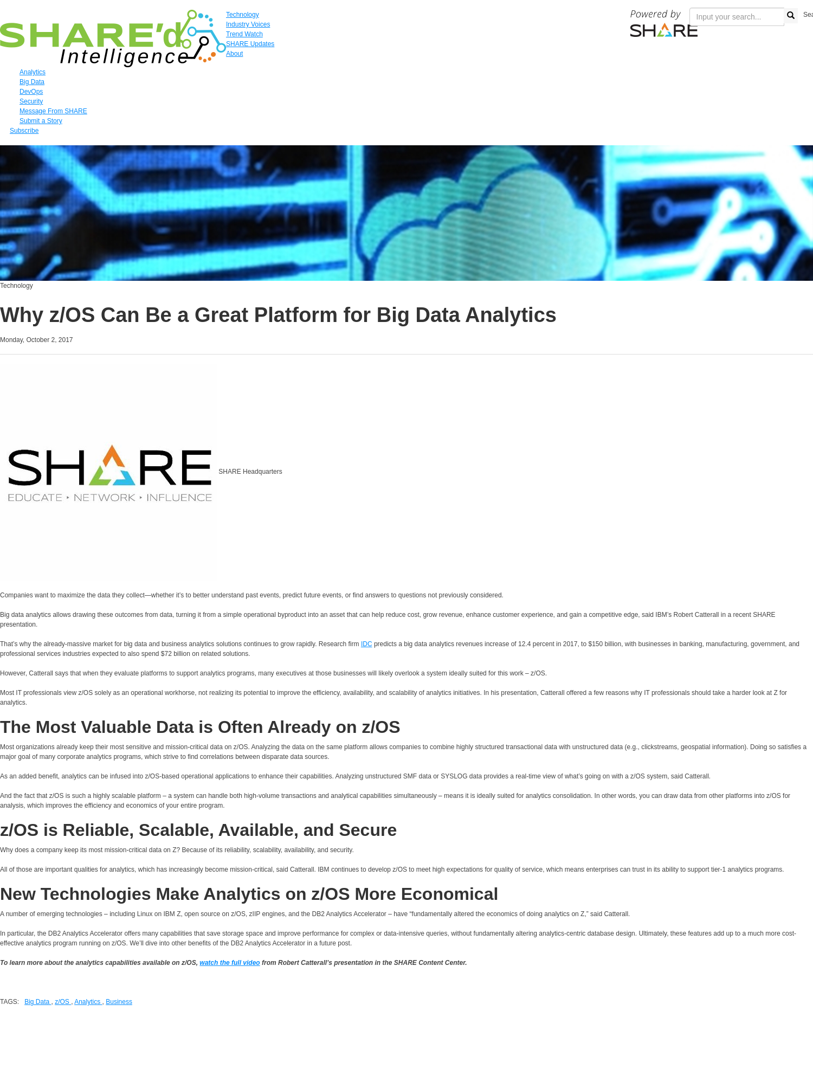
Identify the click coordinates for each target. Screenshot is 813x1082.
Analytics (88, 1002)
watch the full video (229, 963)
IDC (366, 644)
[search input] (736, 17)
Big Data (37, 1002)
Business (119, 1002)
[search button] (791, 15)
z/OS (63, 1002)
